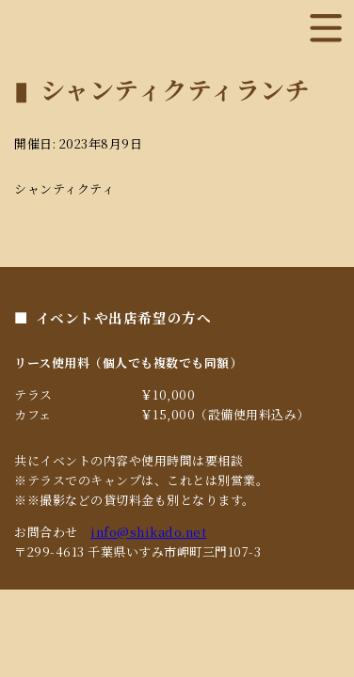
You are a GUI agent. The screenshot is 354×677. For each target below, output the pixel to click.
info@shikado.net (148, 532)
